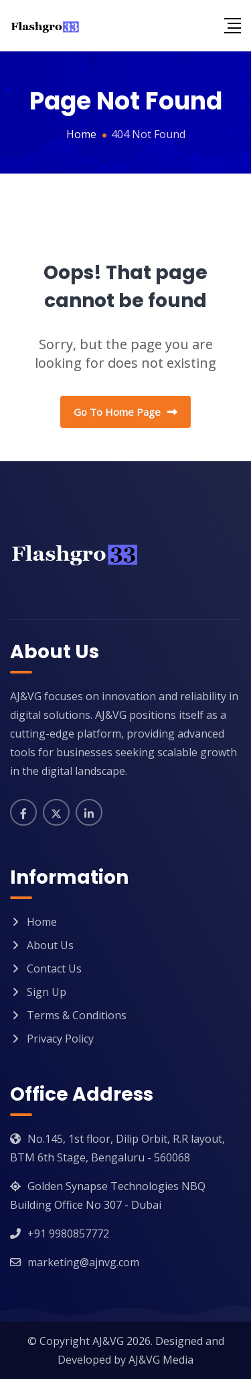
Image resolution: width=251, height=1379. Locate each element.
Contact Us (54, 968)
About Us (50, 945)
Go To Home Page (125, 412)
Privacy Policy (60, 1038)
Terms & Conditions (77, 1015)
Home (42, 921)
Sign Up (46, 992)
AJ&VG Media (161, 1359)
